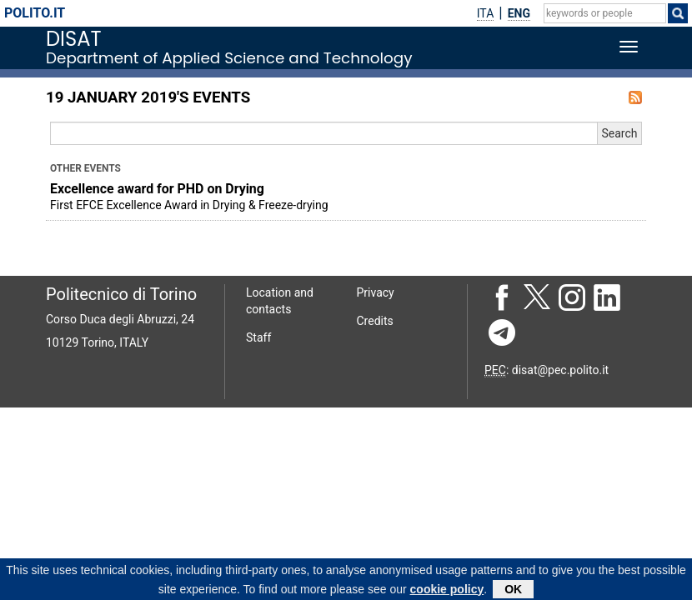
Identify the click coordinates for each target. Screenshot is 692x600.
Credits (375, 321)
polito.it (34, 13)
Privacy (375, 292)
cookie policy (447, 591)
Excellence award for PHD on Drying (157, 189)
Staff (258, 337)
